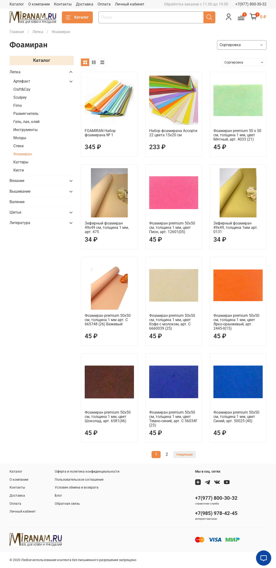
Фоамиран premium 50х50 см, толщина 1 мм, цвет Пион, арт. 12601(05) (172, 227)
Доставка (84, 4)
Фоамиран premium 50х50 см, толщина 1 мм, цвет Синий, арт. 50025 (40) (236, 416)
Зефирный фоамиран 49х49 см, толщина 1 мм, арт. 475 (107, 227)
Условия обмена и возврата (77, 487)
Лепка (37, 31)
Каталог (17, 4)
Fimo (17, 105)
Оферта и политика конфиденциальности (87, 472)
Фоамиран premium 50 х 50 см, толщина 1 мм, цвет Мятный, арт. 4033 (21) (237, 135)
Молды (19, 138)
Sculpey (20, 97)
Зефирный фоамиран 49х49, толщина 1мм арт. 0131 (235, 227)
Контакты (63, 4)
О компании (39, 4)
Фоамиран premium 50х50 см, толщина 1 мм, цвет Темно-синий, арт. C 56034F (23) (173, 418)
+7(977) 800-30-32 (250, 4)
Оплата (104, 4)
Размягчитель (26, 113)
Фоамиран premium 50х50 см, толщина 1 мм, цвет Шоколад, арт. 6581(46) (108, 416)
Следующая (184, 454)
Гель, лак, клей (26, 121)
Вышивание (20, 191)
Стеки (18, 146)
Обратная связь (67, 504)
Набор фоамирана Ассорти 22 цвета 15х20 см (173, 132)
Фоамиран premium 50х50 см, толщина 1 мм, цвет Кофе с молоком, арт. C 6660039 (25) (172, 322)
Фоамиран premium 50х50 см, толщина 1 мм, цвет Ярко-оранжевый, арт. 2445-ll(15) (236, 322)
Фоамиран (22, 154)
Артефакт (21, 81)
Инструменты (25, 129)
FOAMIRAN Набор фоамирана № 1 (100, 132)
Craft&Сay (21, 89)
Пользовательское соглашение (79, 480)
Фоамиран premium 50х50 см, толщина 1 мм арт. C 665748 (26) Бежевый (108, 319)
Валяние (17, 202)
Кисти (18, 170)
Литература (20, 222)
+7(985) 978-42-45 (216, 513)
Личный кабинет (129, 4)
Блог (58, 496)
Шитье (15, 212)
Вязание (17, 180)
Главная (17, 31)
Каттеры (20, 162)
